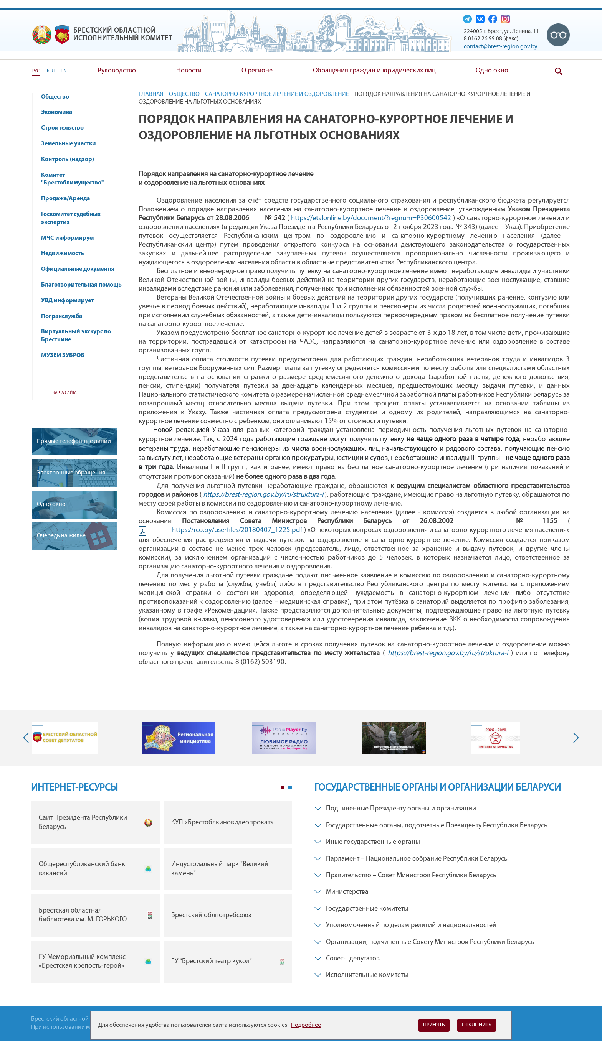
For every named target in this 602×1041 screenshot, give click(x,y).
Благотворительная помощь (81, 285)
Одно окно (492, 70)
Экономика (60, 112)
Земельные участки (68, 144)
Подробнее (306, 1025)
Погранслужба (61, 316)
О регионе (257, 70)
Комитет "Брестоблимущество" (76, 179)
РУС (36, 71)
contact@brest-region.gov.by (501, 47)
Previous (27, 738)
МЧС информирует (72, 238)
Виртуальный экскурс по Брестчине (76, 336)
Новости (189, 70)
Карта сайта (65, 393)
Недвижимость (66, 253)
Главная (151, 94)
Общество (58, 97)
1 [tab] (282, 787)
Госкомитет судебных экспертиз (71, 218)
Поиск (558, 71)
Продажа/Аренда (69, 199)
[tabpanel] (161, 894)
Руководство (117, 70)
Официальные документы (77, 269)
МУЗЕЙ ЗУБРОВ (62, 355)
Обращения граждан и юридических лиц (374, 70)
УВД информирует (67, 301)
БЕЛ (51, 71)
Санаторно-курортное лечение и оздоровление (277, 94)
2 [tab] (290, 787)
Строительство (62, 128)
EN (64, 71)
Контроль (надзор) (71, 159)
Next (574, 738)
